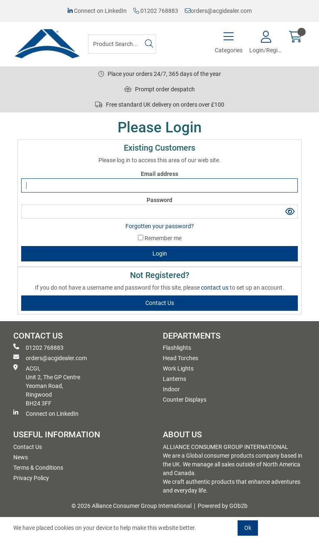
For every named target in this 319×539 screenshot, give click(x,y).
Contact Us (27, 447)
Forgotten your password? (159, 226)
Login (159, 253)
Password (159, 200)
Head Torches (180, 358)
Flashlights (177, 347)
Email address (159, 174)
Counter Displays (184, 399)
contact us (215, 287)
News (20, 457)
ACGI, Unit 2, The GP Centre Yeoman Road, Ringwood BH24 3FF (46, 385)
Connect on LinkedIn (97, 10)
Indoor (171, 389)
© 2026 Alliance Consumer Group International (131, 505)
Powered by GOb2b (223, 505)
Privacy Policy (31, 478)
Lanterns (174, 379)
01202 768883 (155, 10)
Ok (247, 527)
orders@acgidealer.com (218, 10)
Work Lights (178, 368)
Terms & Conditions (38, 467)
